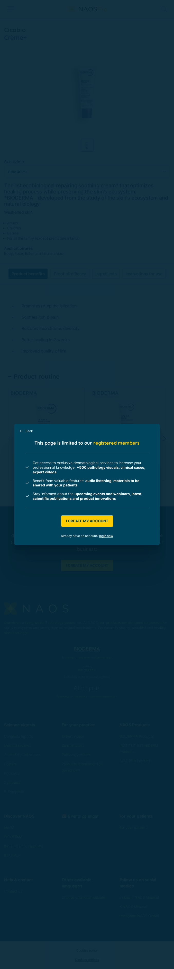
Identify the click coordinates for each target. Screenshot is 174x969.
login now (106, 536)
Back (26, 431)
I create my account (87, 521)
